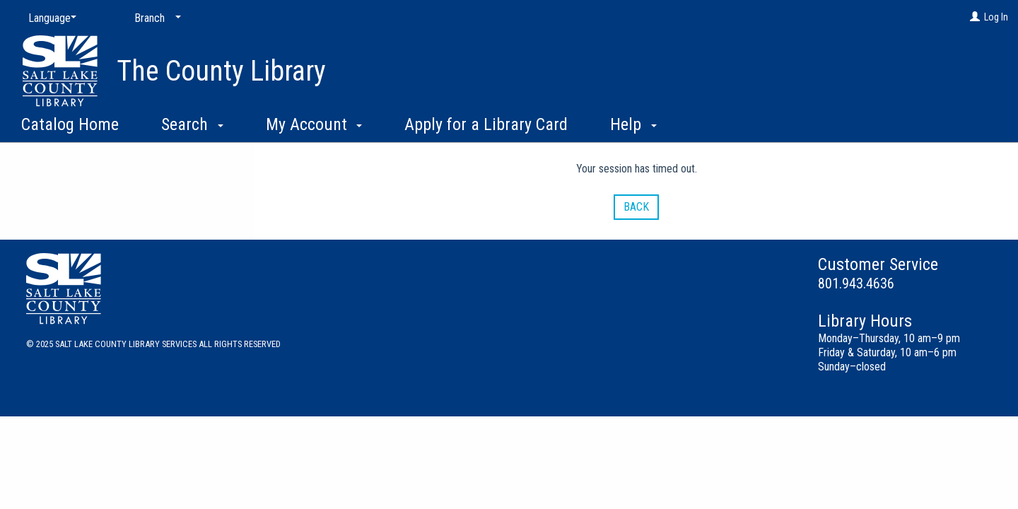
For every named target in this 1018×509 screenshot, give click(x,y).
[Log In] (975, 17)
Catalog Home (70, 124)
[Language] (49, 18)
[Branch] (154, 18)
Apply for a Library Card (486, 124)
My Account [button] (314, 124)
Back (636, 206)
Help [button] (633, 124)
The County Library (221, 71)
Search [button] (192, 124)
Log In (996, 17)
